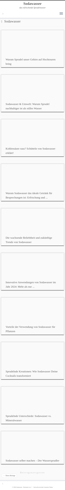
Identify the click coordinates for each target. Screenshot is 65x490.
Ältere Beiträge (9, 475)
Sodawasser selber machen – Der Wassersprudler (32, 460)
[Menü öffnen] (61, 13)
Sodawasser (32, 3)
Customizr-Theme (48, 487)
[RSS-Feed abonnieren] (4, 14)
